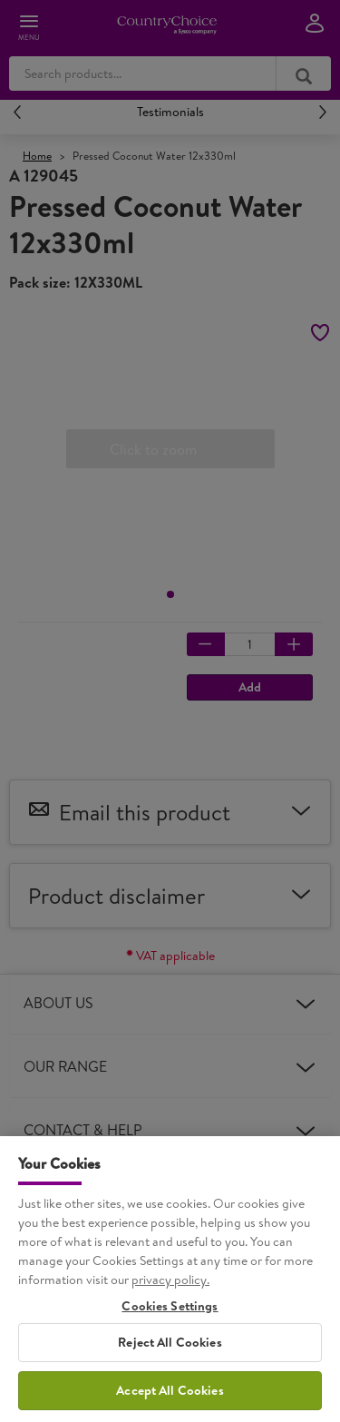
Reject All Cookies (170, 1360)
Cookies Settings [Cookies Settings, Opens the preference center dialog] (169, 1324)
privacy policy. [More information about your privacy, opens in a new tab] (170, 1298)
